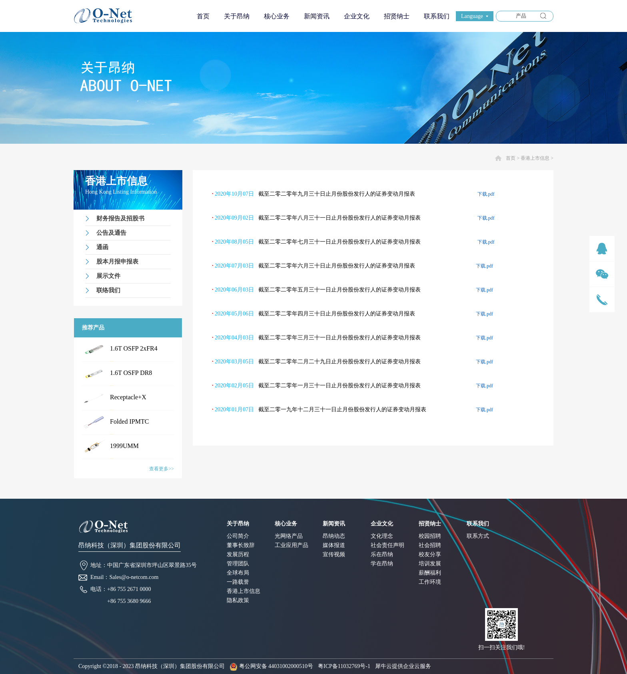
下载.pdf (486, 194)
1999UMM (124, 445)
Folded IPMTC (129, 421)
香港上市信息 (535, 158)
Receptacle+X (128, 397)
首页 (203, 16)
